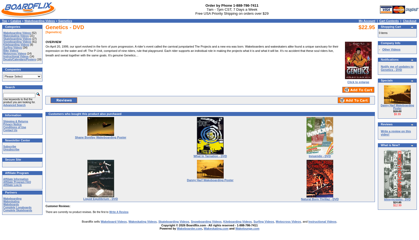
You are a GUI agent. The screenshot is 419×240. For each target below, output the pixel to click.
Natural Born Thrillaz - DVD (320, 199)
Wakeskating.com (216, 228)
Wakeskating (11, 201)
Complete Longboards (17, 207)
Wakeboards (11, 204)
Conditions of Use (14, 127)
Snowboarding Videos (17, 41)
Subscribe (9, 146)
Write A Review (118, 212)
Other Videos (391, 49)
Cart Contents (389, 20)
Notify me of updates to (397, 68)
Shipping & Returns (15, 121)
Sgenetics (65, 20)
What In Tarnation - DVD (210, 156)
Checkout (409, 20)
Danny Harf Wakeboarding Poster (210, 180)
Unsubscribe (11, 149)
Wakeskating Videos (16, 35)
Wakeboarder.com (189, 228)
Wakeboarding (12, 198)
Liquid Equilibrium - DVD (100, 198)
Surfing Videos (12, 47)
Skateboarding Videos (17, 38)
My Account (367, 20)
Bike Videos (10, 50)
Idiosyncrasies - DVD (397, 199)
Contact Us (10, 130)
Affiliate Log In (12, 185)
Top (4, 20)
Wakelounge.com (247, 228)
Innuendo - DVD (320, 156)
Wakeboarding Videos (39, 20)
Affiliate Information (15, 179)
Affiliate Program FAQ (17, 182)
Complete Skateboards (17, 210)
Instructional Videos (16, 56)
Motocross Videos (14, 53)
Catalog (15, 20)
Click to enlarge (358, 81)
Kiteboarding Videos (16, 44)
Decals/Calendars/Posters (19, 59)
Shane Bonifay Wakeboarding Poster (100, 137)
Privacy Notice (12, 124)
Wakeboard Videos (114, 221)
